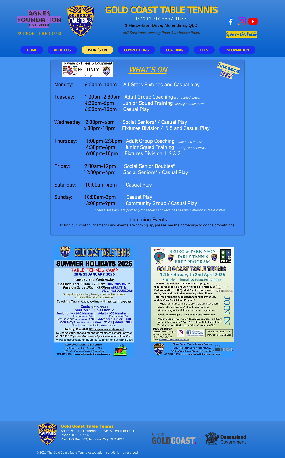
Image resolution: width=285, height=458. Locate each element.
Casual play (186, 85)
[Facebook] (230, 21)
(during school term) (190, 148)
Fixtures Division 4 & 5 (147, 129)
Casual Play (196, 129)
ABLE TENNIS (191, 10)
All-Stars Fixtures (143, 85)
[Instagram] (241, 21)
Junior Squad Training (148, 103)
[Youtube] (253, 21)
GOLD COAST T (135, 10)
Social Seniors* (140, 173)
